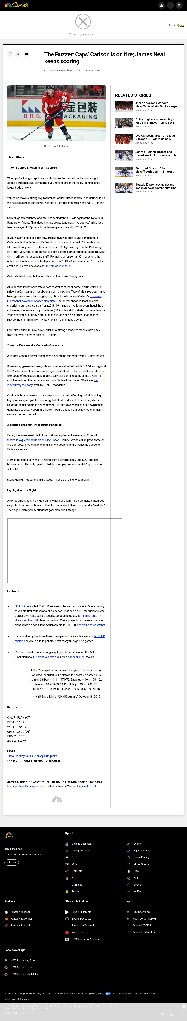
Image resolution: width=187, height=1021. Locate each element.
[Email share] (26, 54)
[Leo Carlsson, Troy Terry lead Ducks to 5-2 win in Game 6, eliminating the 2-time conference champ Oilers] (124, 139)
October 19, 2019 (89, 696)
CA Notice (136, 993)
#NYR (96, 689)
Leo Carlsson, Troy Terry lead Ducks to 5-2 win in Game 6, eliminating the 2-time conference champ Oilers (155, 137)
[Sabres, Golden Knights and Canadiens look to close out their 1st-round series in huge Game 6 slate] (124, 155)
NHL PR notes (24, 606)
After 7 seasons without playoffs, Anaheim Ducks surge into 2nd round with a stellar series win (156, 104)
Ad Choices (83, 993)
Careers (18, 993)
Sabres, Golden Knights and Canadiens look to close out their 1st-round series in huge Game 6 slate (157, 153)
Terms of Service (150, 993)
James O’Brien (54, 70)
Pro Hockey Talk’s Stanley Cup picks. (33, 756)
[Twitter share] (18, 54)
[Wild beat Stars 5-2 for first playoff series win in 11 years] (124, 172)
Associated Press (144, 110)
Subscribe (11, 862)
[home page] (16, 5)
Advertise (8, 993)
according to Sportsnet (91, 625)
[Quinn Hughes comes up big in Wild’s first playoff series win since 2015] (124, 123)
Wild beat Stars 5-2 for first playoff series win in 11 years (154, 170)
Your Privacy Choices (121, 993)
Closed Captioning (32, 993)
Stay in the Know (13, 849)
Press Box (71, 993)
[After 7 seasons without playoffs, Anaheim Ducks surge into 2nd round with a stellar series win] (124, 106)
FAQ (45, 993)
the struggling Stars (58, 266)
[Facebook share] (10, 54)
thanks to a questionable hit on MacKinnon (33, 440)
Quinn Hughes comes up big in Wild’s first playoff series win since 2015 (155, 121)
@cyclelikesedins (88, 786)
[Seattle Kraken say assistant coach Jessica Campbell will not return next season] (124, 188)
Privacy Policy (96, 993)
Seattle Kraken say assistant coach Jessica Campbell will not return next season (156, 186)
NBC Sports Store (57, 993)
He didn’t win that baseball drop (59, 657)
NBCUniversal (23, 999)
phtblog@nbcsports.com (30, 786)
